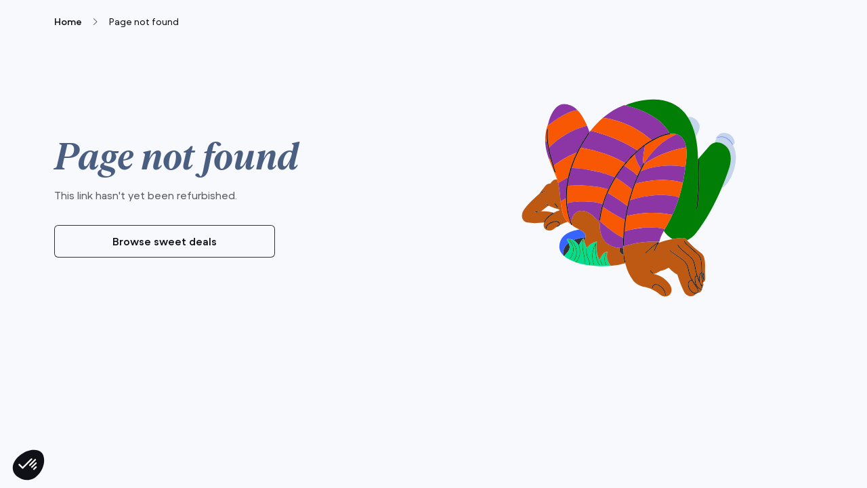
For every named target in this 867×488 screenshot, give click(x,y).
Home (68, 22)
